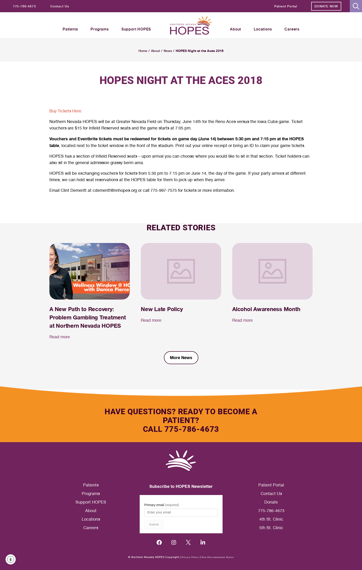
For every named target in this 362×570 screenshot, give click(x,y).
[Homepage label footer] (181, 460)
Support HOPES (90, 502)
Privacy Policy (190, 557)
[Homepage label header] (191, 26)
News (168, 51)
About (155, 51)
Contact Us (271, 493)
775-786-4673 (271, 510)
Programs (91, 493)
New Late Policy (162, 309)
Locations (91, 519)
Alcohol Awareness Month (266, 309)
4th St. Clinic (271, 519)
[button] (356, 6)
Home (143, 51)
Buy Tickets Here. (65, 110)
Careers (90, 527)
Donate (271, 502)
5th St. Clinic (271, 527)
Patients (91, 485)
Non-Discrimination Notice (217, 557)
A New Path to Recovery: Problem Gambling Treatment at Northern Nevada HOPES (87, 317)
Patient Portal (271, 485)
